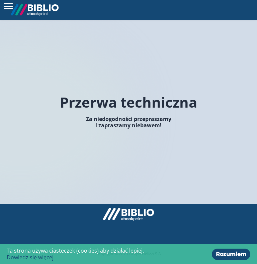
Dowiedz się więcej (30, 257)
